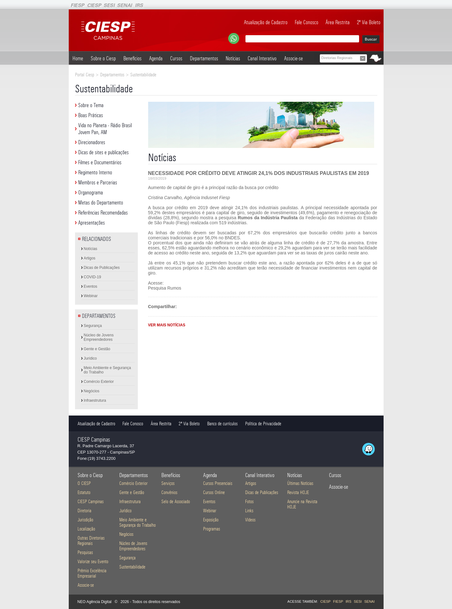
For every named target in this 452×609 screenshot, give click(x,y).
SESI (358, 601)
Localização (86, 529)
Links (249, 511)
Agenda (156, 58)
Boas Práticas (90, 115)
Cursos (176, 58)
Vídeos (250, 520)
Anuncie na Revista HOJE (302, 504)
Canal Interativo (262, 58)
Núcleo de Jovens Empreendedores (99, 337)
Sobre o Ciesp (103, 58)
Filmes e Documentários (99, 162)
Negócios (92, 391)
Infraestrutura (95, 400)
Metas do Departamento (100, 202)
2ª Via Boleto (368, 22)
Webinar (91, 296)
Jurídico (90, 358)
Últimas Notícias (300, 483)
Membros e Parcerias (97, 182)
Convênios (169, 492)
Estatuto (84, 492)
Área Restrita (338, 22)
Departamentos (204, 58)
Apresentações (91, 222)
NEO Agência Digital (95, 602)
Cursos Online (214, 492)
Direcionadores (91, 142)
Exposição (210, 520)
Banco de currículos (222, 424)
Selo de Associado (175, 501)
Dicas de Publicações (102, 267)
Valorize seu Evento (93, 561)
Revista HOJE (298, 492)
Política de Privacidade (263, 424)
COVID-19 (92, 277)
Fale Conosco (306, 22)
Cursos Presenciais (217, 483)
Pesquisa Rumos (164, 288)
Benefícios (132, 58)
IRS (348, 601)
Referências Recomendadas (103, 212)
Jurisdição (85, 520)
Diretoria (84, 511)
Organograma (90, 192)
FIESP (338, 601)
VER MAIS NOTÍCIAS (167, 325)
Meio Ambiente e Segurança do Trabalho (107, 370)
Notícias (233, 58)
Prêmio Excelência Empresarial (92, 573)
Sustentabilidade (132, 567)
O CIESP (84, 483)
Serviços (168, 483)
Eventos (90, 286)
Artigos (89, 258)
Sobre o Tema (91, 105)
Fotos (249, 501)
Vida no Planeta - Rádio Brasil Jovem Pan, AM (105, 129)
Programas (211, 529)
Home (78, 58)
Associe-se (293, 58)
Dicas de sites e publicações (103, 152)
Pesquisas (85, 552)
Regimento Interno (95, 172)
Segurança (93, 326)
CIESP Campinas (91, 501)
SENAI (369, 601)
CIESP (325, 601)
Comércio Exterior (99, 381)
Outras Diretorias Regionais (91, 540)
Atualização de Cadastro (266, 22)
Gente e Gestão (97, 349)
